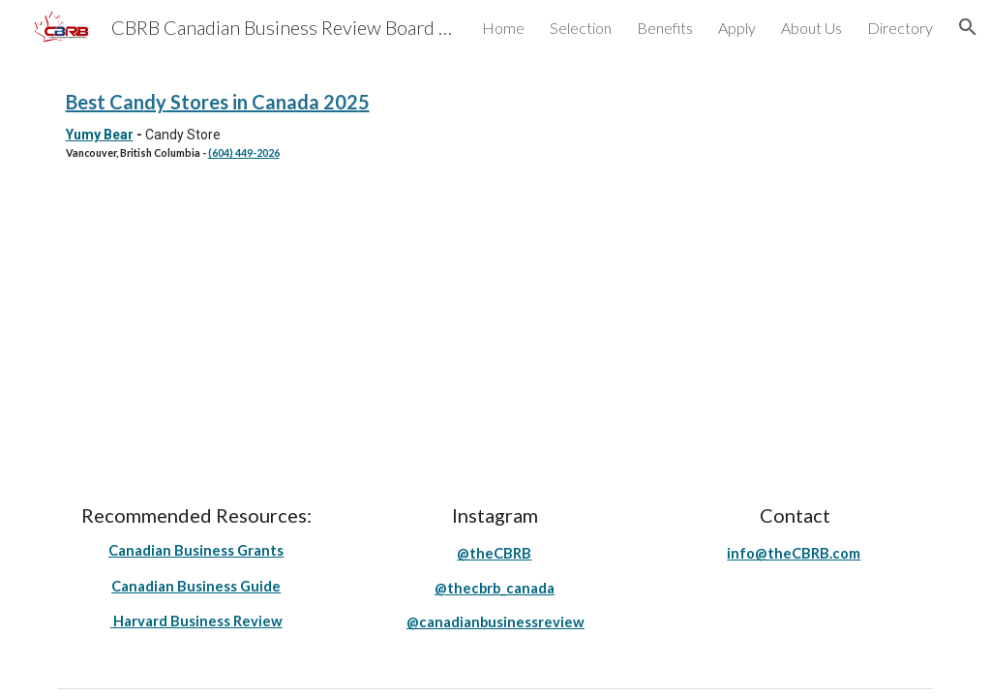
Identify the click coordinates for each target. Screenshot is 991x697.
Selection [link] (581, 27)
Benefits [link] (665, 27)
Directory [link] (900, 27)
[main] (496, 122)
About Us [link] (811, 27)
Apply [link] (737, 27)
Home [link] (503, 27)
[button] (968, 27)
